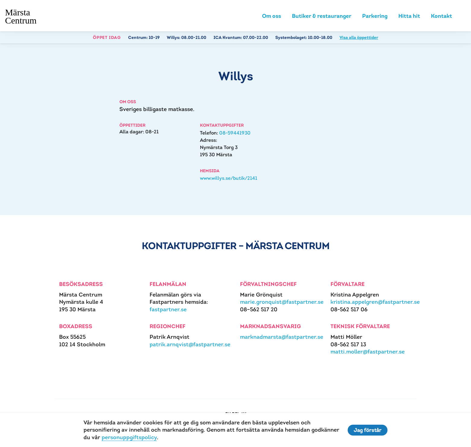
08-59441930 (235, 133)
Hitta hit (409, 15)
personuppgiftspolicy (129, 437)
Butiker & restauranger (321, 15)
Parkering (374, 15)
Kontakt (441, 15)
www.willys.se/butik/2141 (228, 178)
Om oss (271, 15)
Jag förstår (367, 430)
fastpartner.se (168, 309)
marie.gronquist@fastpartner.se (282, 301)
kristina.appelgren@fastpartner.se (375, 301)
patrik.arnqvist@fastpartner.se (190, 344)
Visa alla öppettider (359, 37)
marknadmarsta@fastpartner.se (281, 336)
